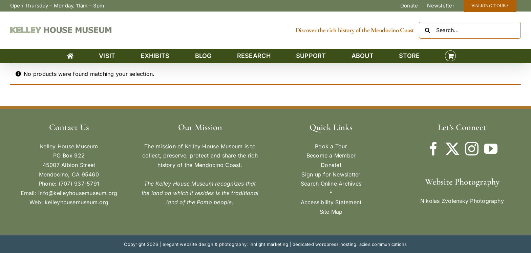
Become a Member (331, 155)
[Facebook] (433, 148)
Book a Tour (331, 146)
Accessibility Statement (331, 202)
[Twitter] (452, 148)
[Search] (427, 30)
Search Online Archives (331, 183)
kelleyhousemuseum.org (76, 202)
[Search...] (470, 30)
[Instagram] (472, 148)
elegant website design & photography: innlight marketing (225, 244)
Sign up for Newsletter (330, 174)
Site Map (331, 211)
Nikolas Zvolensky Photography (462, 200)
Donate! (331, 165)
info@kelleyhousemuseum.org (77, 193)
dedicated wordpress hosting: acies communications (350, 244)
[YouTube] (490, 148)
